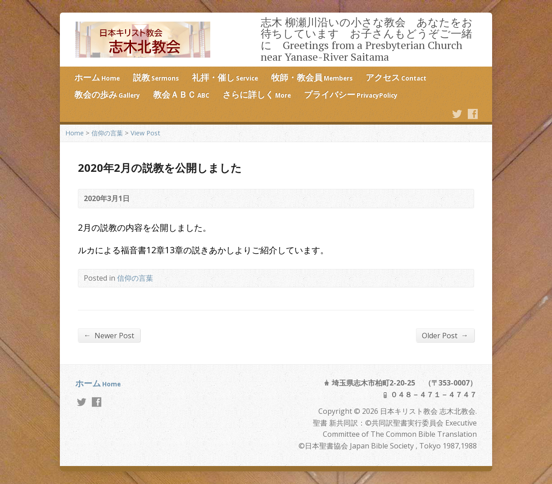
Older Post (445, 335)
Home (74, 133)
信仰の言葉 (107, 133)
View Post (145, 133)
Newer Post (109, 335)
